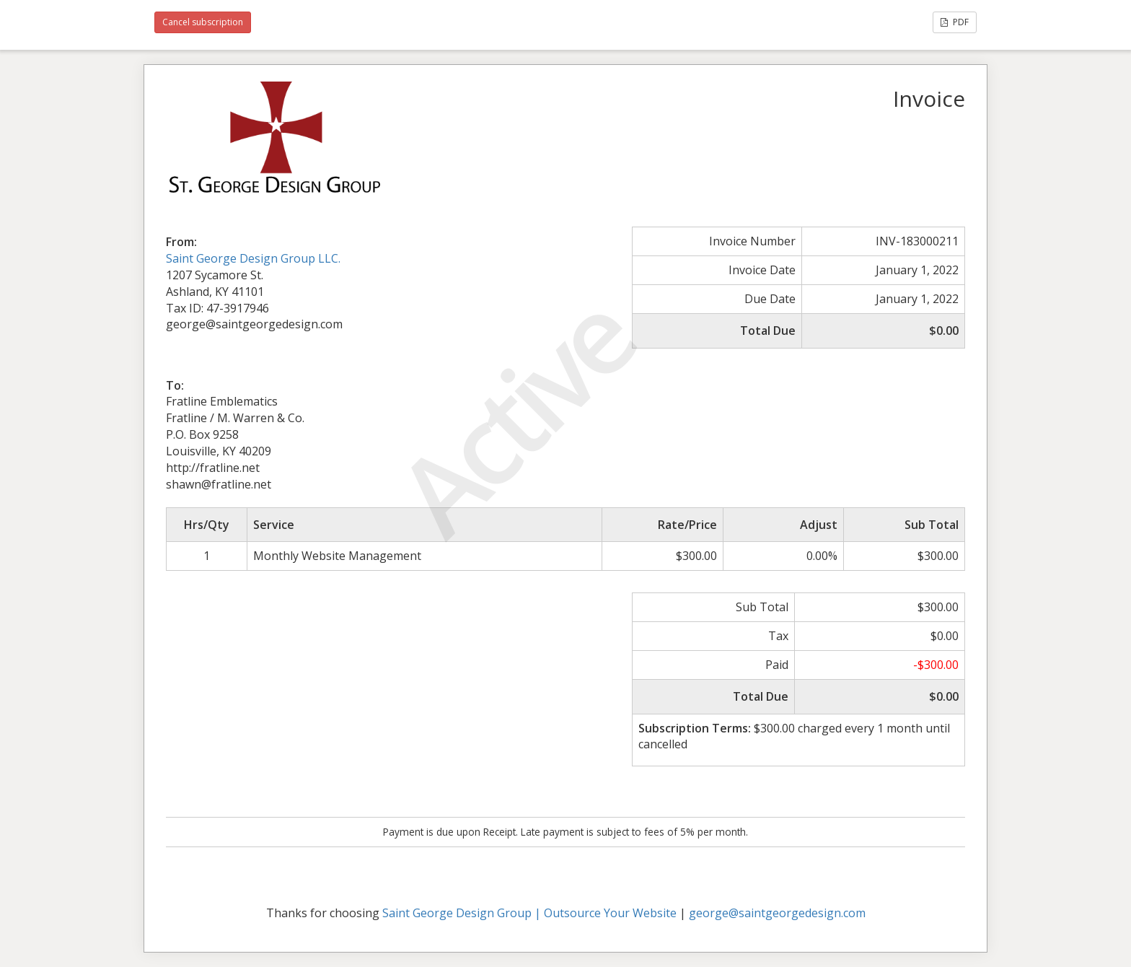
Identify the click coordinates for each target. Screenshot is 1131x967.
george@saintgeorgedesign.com (777, 913)
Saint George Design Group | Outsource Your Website (529, 913)
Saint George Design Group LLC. (253, 258)
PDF (955, 22)
